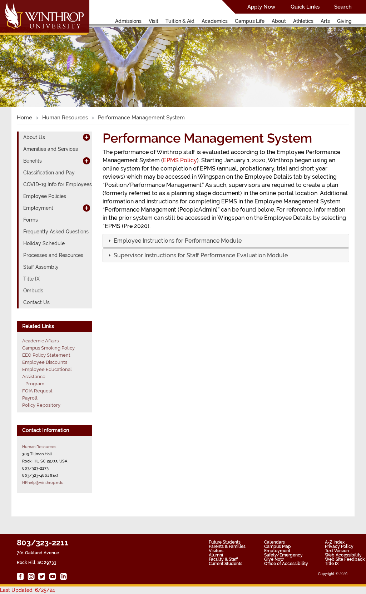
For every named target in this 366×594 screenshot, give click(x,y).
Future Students (225, 542)
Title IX (31, 279)
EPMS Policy (180, 160)
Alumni (216, 555)
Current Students (225, 563)
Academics (215, 21)
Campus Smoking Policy (48, 348)
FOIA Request (37, 390)
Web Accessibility (343, 555)
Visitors (216, 550)
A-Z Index (335, 542)
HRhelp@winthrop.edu (43, 482)
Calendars (274, 542)
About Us (34, 137)
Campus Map (277, 546)
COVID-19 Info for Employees (57, 184)
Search (343, 7)
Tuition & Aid (179, 21)
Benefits (32, 161)
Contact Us (36, 302)
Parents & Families (227, 546)
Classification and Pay (49, 172)
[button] (27, 59)
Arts (325, 21)
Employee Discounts (44, 362)
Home (24, 117)
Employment (38, 208)
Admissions (128, 21)
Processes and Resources (53, 255)
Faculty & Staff (223, 559)
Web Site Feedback (345, 559)
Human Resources (65, 117)
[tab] (226, 241)
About (279, 21)
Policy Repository (41, 405)
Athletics (303, 21)
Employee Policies (44, 196)
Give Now (274, 559)
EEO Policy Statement (46, 355)
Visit (153, 21)
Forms (30, 220)
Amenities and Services (50, 149)
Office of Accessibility (286, 563)
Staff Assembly (41, 267)
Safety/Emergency (283, 555)
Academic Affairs (40, 340)
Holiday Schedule (44, 243)
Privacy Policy (339, 546)
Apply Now (261, 7)
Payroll (30, 398)
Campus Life (249, 21)
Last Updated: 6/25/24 (27, 590)
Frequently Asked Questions (56, 231)
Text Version (337, 550)
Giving (344, 21)
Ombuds (33, 290)
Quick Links (305, 7)
